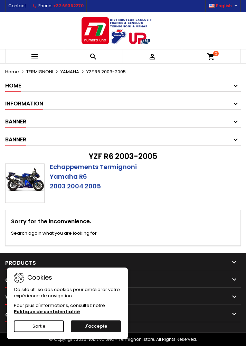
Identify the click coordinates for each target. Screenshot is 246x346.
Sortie (39, 326)
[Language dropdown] (224, 6)
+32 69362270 (68, 6)
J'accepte (96, 326)
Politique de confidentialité (47, 311)
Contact (17, 6)
